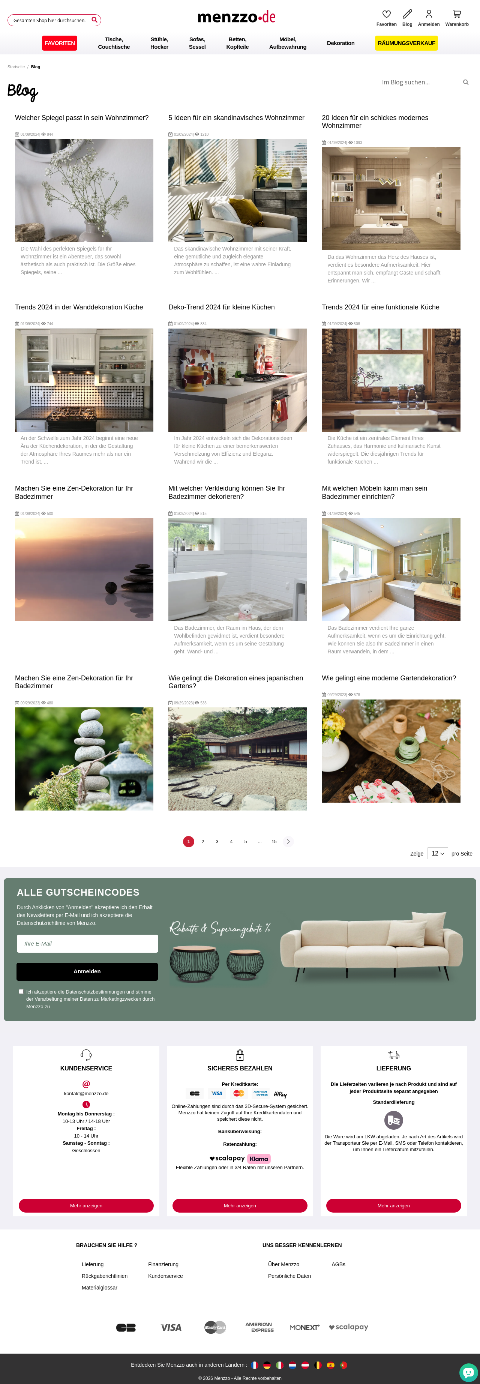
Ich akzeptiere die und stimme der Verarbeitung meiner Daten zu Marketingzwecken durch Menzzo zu (87, 999)
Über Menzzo (283, 1264)
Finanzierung (163, 1264)
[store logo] (236, 20)
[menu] (240, 43)
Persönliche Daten (289, 1276)
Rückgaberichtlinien (105, 1276)
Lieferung (93, 1264)
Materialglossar (99, 1288)
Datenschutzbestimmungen (95, 992)
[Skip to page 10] (260, 841)
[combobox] (425, 82)
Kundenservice (165, 1276)
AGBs (338, 1264)
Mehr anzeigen (86, 1205)
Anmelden (87, 971)
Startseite (16, 67)
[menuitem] (59, 43)
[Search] (94, 20)
